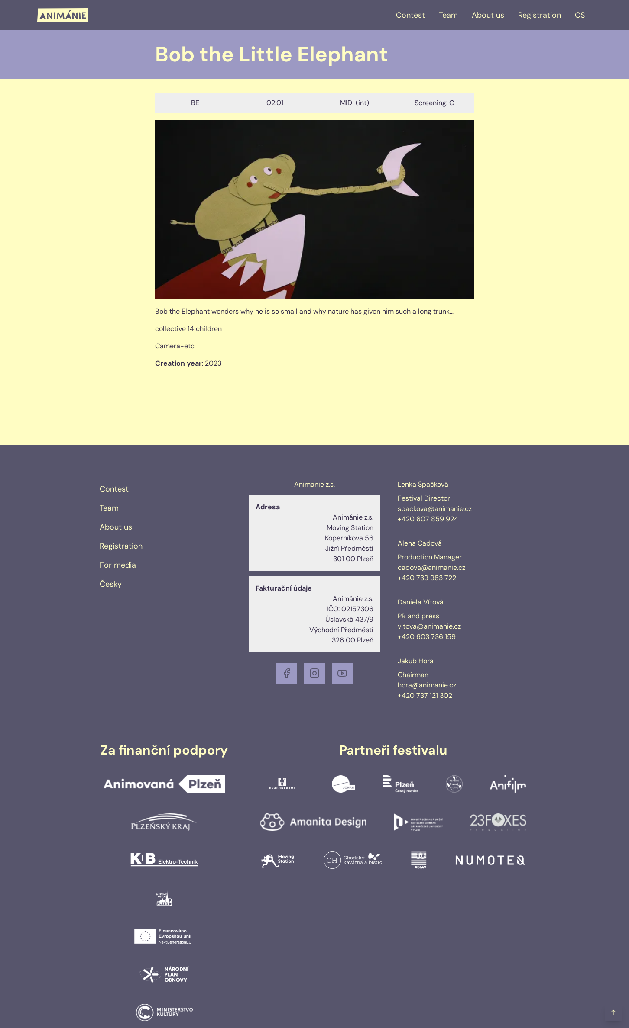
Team (448, 15)
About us (488, 15)
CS (580, 15)
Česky (111, 584)
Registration (539, 15)
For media (118, 565)
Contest (410, 15)
